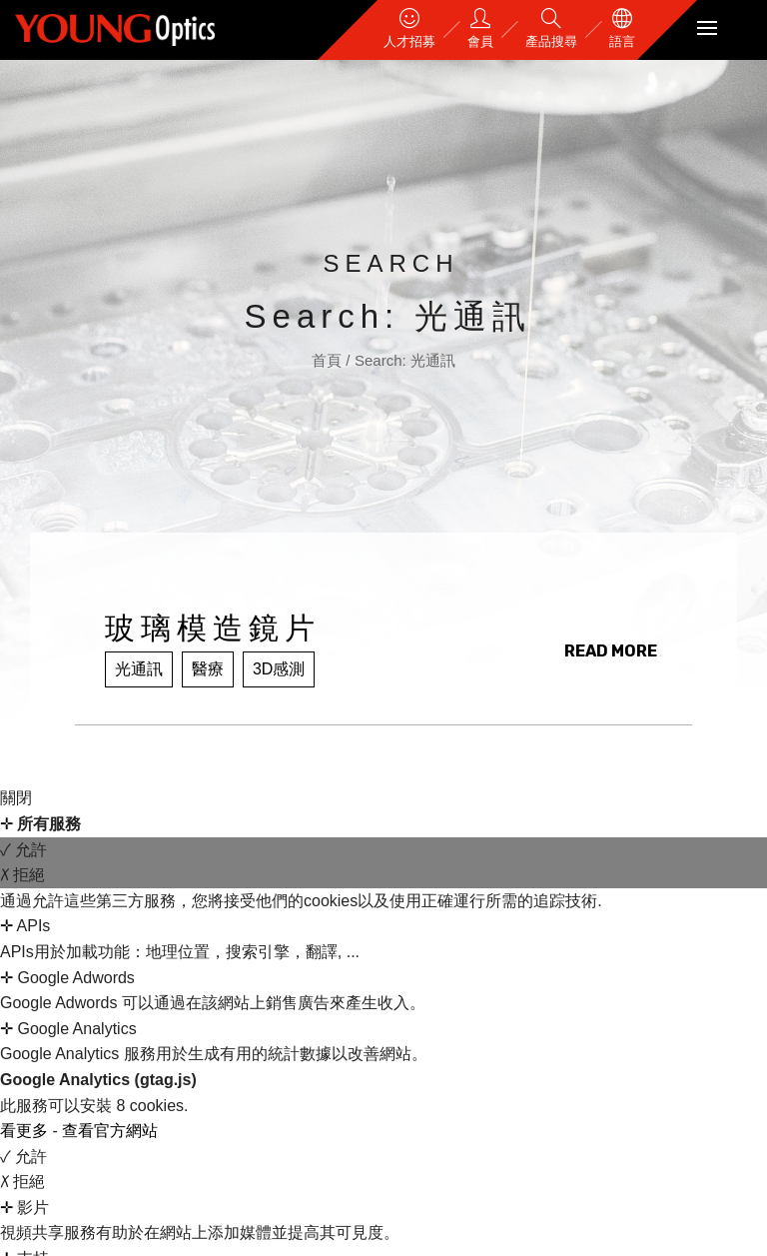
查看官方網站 (110, 1130)
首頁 (329, 360)
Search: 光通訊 (405, 360)
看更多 (26, 1130)
